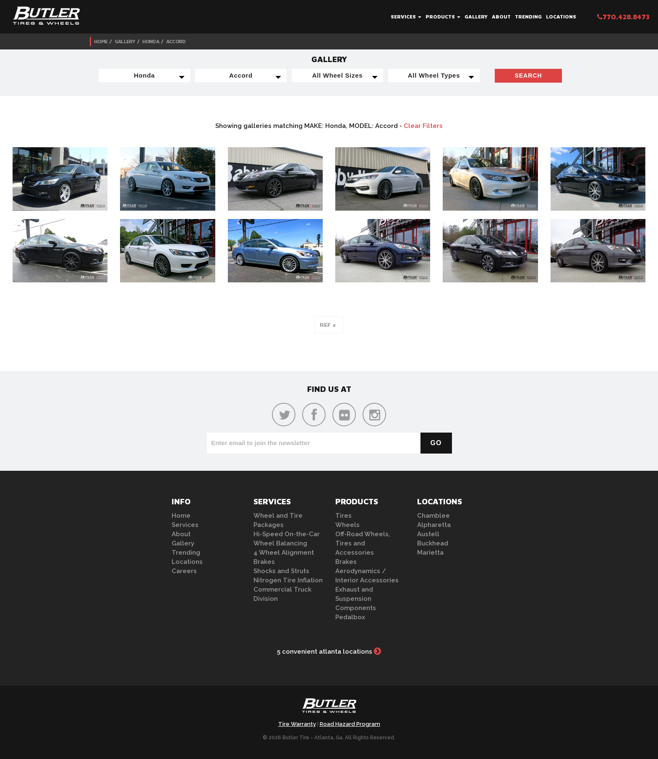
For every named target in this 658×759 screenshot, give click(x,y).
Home (100, 41)
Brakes (264, 562)
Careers (184, 571)
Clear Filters (423, 126)
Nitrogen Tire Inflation (288, 580)
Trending (528, 16)
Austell (428, 534)
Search (528, 75)
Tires (343, 515)
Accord (176, 41)
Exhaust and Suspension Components (355, 599)
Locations (561, 16)
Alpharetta (434, 525)
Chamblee (433, 515)
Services (406, 16)
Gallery (476, 16)
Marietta (430, 552)
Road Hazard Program (350, 724)
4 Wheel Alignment (283, 552)
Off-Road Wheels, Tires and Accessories (362, 543)
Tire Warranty (297, 724)
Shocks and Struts (281, 571)
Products (443, 16)
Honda (150, 41)
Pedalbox (350, 617)
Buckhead (432, 543)
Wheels (347, 525)
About (501, 16)
